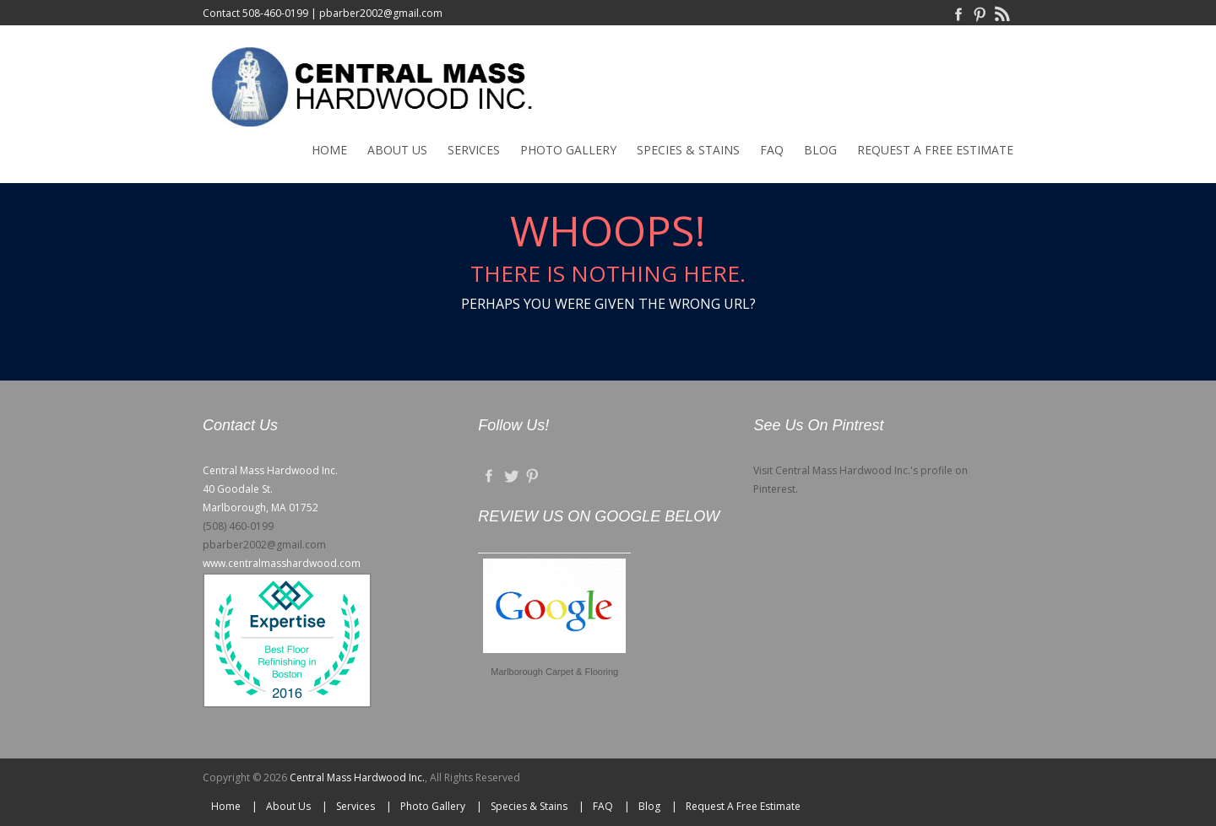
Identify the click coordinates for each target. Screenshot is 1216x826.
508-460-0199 (275, 13)
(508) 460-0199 (238, 526)
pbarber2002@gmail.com (380, 13)
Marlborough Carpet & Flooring (554, 672)
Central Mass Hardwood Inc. (357, 777)
